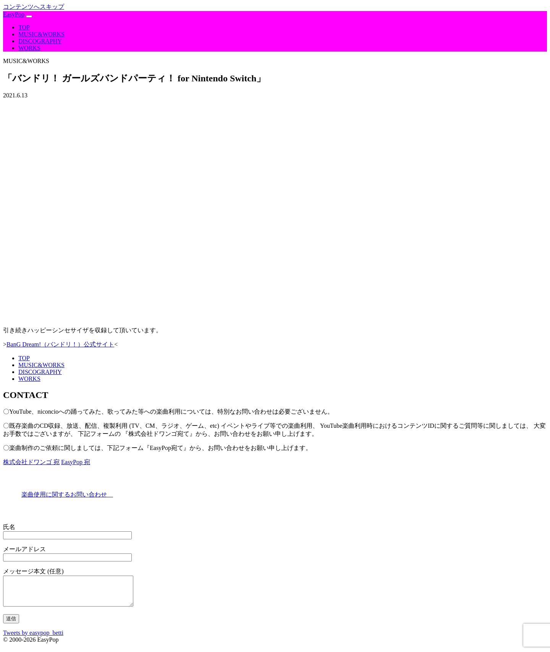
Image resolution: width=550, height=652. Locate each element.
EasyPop (13, 14)
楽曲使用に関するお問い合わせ (67, 494)
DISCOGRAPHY (40, 41)
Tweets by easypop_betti (33, 638)
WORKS (29, 48)
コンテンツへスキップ (33, 6)
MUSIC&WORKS (41, 34)
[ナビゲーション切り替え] (29, 16)
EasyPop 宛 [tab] (75, 462)
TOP (24, 27)
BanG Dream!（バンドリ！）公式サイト (60, 344)
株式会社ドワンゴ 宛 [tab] (31, 462)
